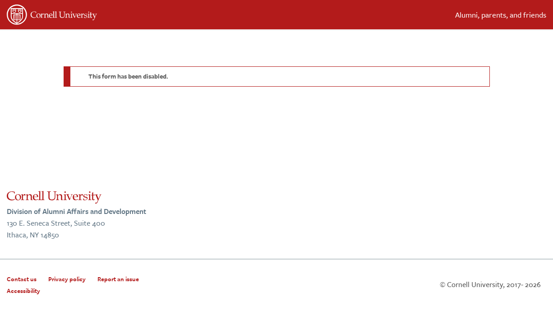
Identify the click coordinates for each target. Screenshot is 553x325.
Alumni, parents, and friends (500, 14)
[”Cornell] (138, 16)
